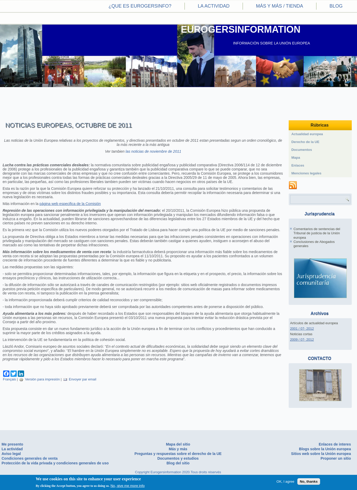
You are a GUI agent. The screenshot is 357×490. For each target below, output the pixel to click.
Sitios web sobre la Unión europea (321, 454)
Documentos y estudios (178, 458)
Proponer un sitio (336, 458)
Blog (336, 6)
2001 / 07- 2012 (302, 329)
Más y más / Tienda (279, 6)
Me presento (12, 444)
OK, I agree (285, 481)
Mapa (295, 157)
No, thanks (308, 481)
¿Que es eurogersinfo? (140, 6)
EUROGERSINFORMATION (240, 29)
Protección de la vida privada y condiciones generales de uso (55, 463)
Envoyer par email (79, 379)
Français (9, 379)
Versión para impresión (39, 379)
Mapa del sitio (178, 444)
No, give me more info (127, 486)
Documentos (301, 150)
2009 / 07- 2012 (302, 339)
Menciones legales (306, 173)
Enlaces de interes (335, 444)
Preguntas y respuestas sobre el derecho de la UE (178, 454)
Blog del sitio (177, 463)
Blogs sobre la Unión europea (325, 449)
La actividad (214, 6)
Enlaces (297, 165)
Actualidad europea (307, 134)
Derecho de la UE (305, 142)
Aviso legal (11, 454)
